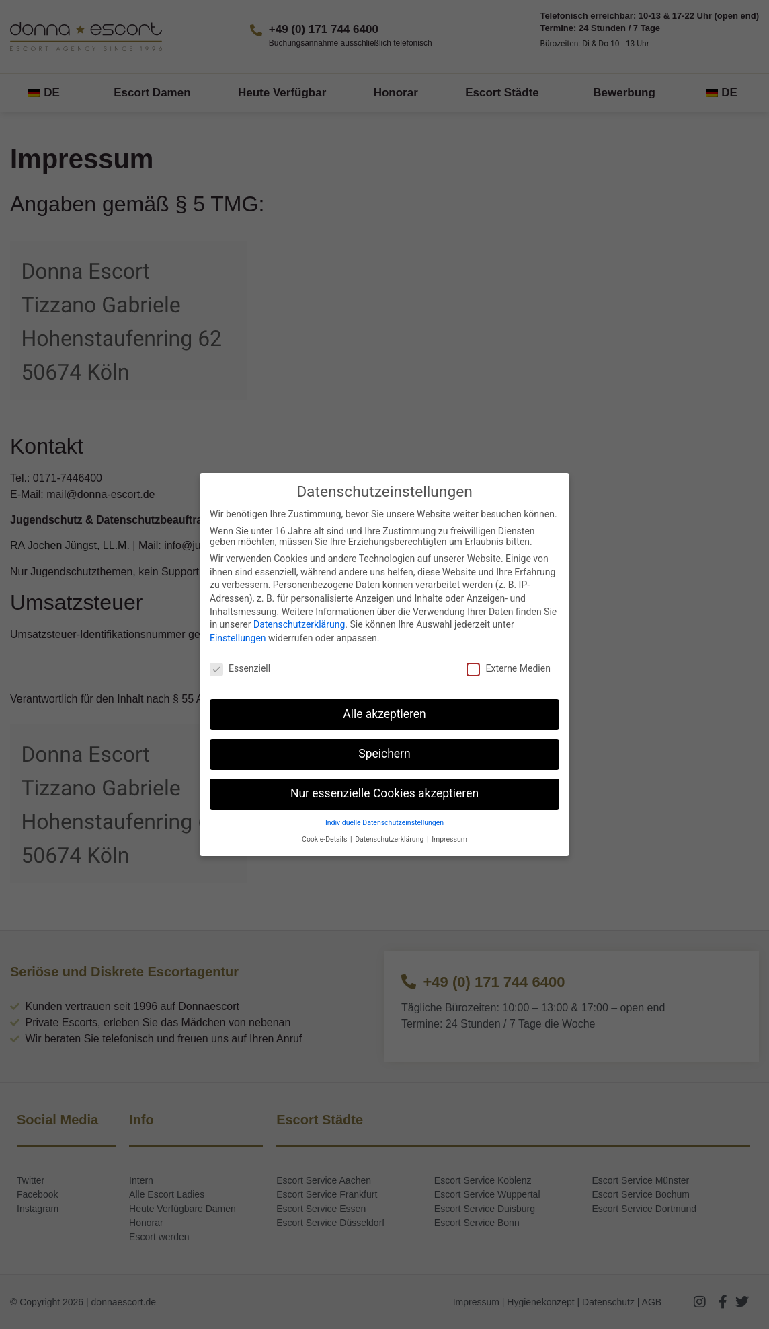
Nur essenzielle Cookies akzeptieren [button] (384, 793)
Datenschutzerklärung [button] (390, 839)
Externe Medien (508, 668)
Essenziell (240, 668)
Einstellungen (238, 638)
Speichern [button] (384, 753)
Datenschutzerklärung (299, 624)
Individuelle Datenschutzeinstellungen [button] (384, 822)
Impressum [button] (449, 839)
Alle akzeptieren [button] (384, 714)
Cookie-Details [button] (325, 839)
